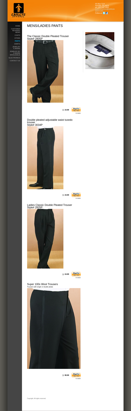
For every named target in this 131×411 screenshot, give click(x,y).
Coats (17, 35)
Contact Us (15, 61)
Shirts (17, 44)
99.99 (67, 375)
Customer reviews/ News (15, 30)
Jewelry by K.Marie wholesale (15, 53)
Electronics (14, 58)
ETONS (17, 38)
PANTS (17, 41)
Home (17, 26)
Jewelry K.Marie (16, 47)
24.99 (67, 110)
